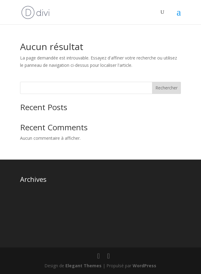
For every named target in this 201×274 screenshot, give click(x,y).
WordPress (144, 266)
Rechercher (166, 88)
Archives (33, 179)
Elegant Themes (83, 266)
